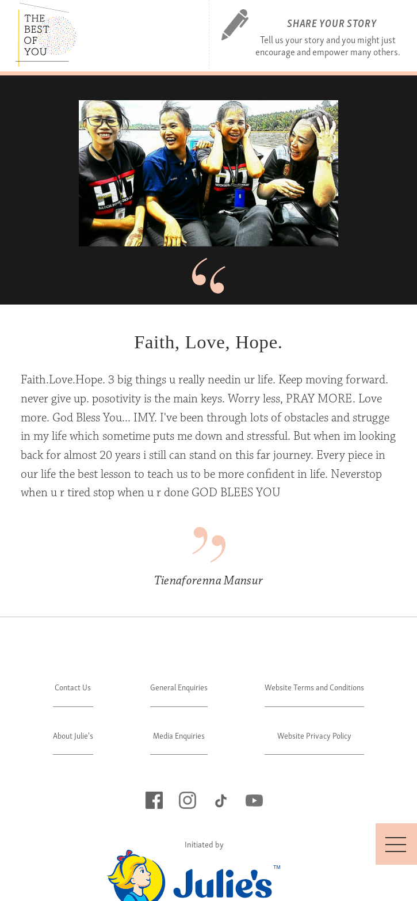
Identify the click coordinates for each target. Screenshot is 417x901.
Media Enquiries (179, 735)
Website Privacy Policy (314, 735)
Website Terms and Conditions (314, 686)
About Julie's (73, 735)
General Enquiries (179, 686)
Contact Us (73, 686)
